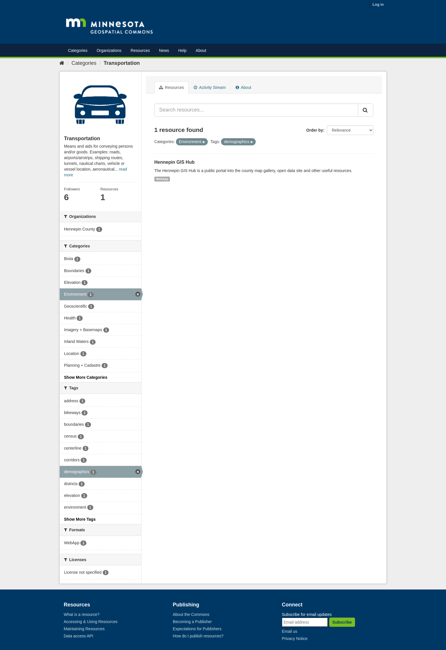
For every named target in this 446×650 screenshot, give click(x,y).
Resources (140, 50)
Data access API (78, 636)
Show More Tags (80, 519)
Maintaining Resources (84, 628)
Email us (289, 631)
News (164, 50)
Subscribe (342, 622)
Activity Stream (210, 87)
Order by (314, 130)
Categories (78, 50)
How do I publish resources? (198, 636)
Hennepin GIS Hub (174, 162)
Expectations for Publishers (197, 628)
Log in (378, 4)
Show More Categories (85, 377)
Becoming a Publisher (192, 621)
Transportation (122, 63)
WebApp (162, 179)
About (201, 50)
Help (182, 50)
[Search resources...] (256, 110)
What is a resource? (82, 614)
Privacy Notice (294, 638)
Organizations (109, 50)
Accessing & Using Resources (91, 621)
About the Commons (191, 614)
